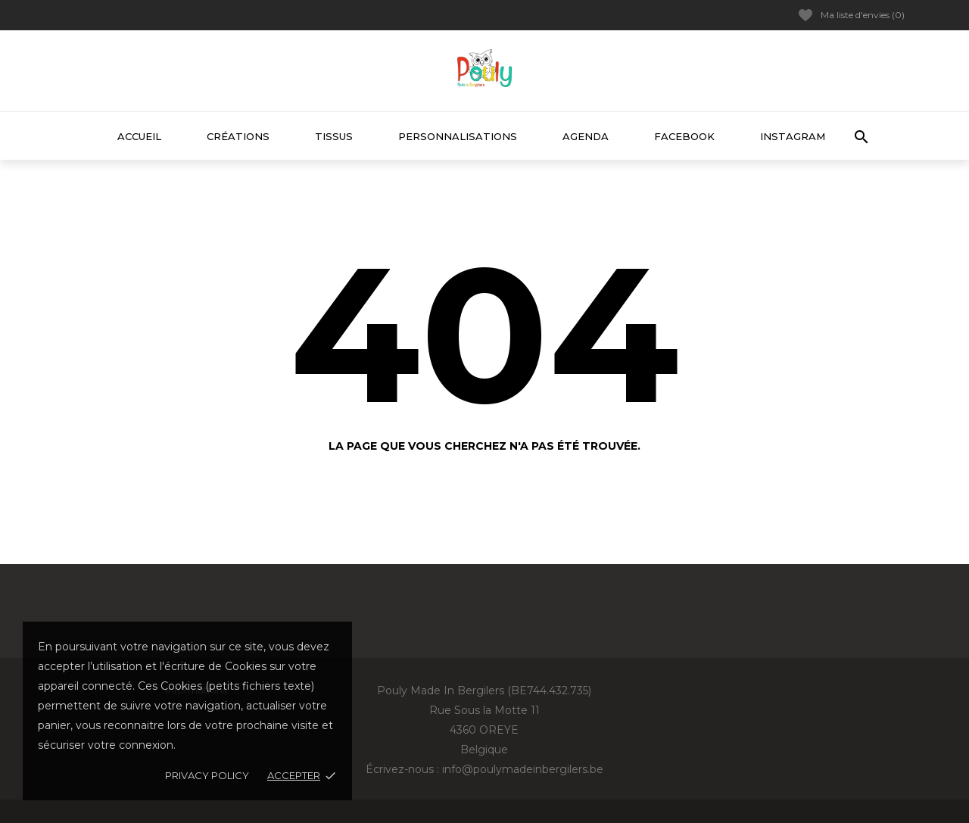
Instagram (792, 136)
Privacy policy (207, 775)
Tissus (334, 136)
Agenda (585, 136)
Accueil (139, 136)
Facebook (684, 136)
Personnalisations (457, 136)
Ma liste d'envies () (852, 15)
